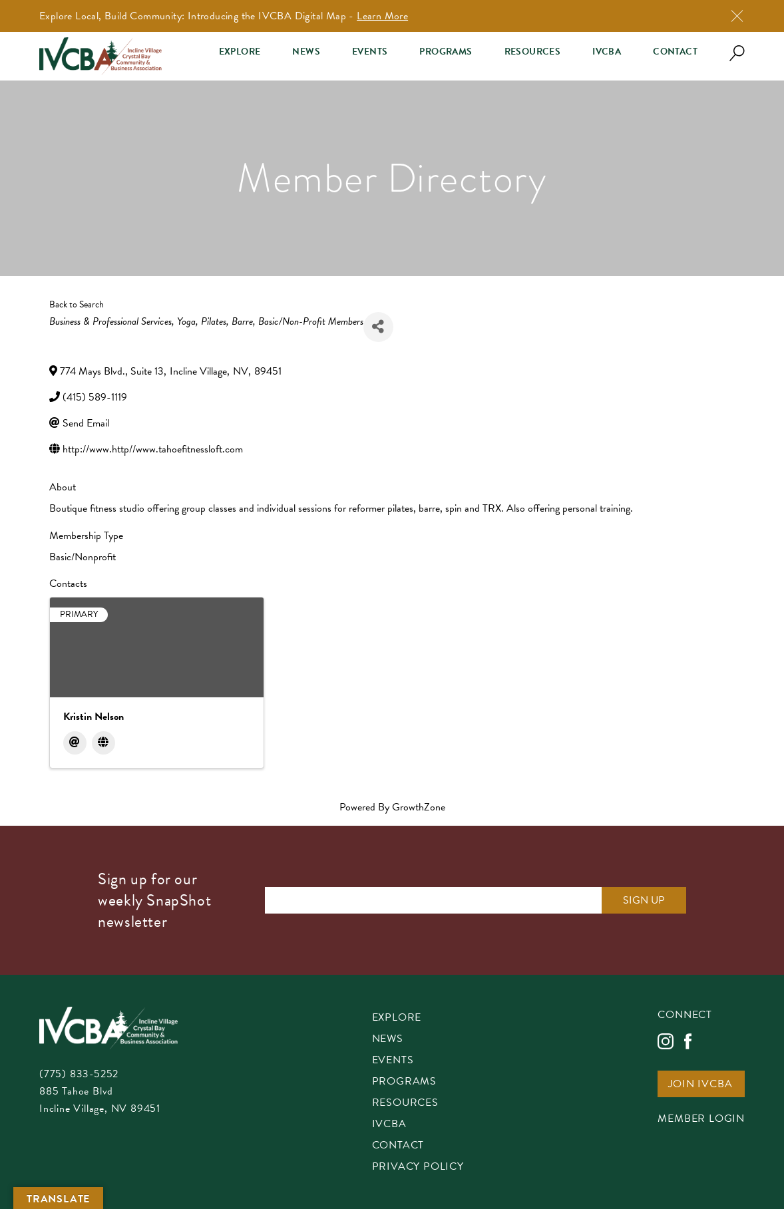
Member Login (701, 1119)
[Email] (75, 743)
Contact (675, 52)
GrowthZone (418, 807)
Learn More (382, 16)
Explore (240, 52)
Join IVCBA (700, 1085)
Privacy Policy (418, 1167)
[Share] (378, 327)
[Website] (103, 743)
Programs (445, 52)
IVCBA (606, 52)
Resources (532, 52)
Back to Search (76, 304)
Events (369, 52)
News (306, 52)
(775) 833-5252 (78, 1074)
